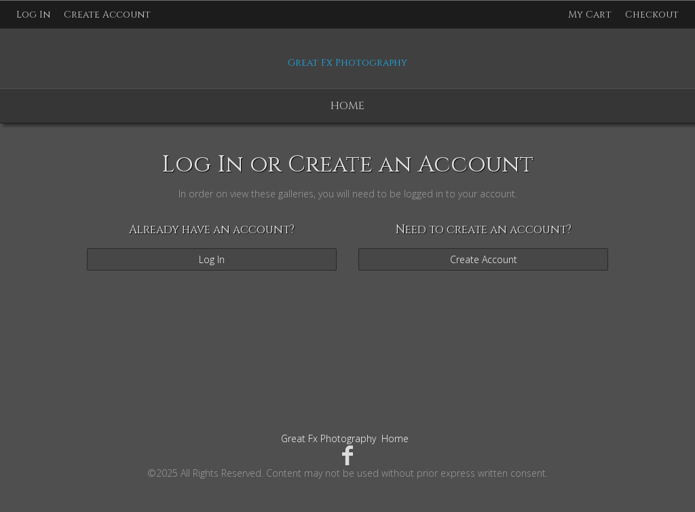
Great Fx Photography (328, 438)
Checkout (652, 14)
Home (347, 105)
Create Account (107, 14)
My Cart (591, 14)
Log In (33, 14)
